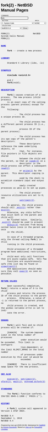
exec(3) (23, 271)
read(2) (5, 168)
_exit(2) (21, 207)
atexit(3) (12, 224)
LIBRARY (5, 58)
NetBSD (42, 425)
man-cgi (28, 427)
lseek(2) (34, 161)
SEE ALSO (6, 374)
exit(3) (5, 210)
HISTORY (5, 403)
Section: (5, 20)
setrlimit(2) (26, 200)
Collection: (6, 25)
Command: (5, 15)
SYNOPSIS (6, 70)
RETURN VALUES (9, 281)
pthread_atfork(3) (34, 381)
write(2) (28, 170)
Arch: (38, 20)
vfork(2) (6, 381)
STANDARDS (6, 389)
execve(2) (12, 379)
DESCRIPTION (8, 90)
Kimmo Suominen (10, 427)
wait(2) (17, 381)
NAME (3, 46)
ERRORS (4, 320)
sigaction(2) (8, 266)
